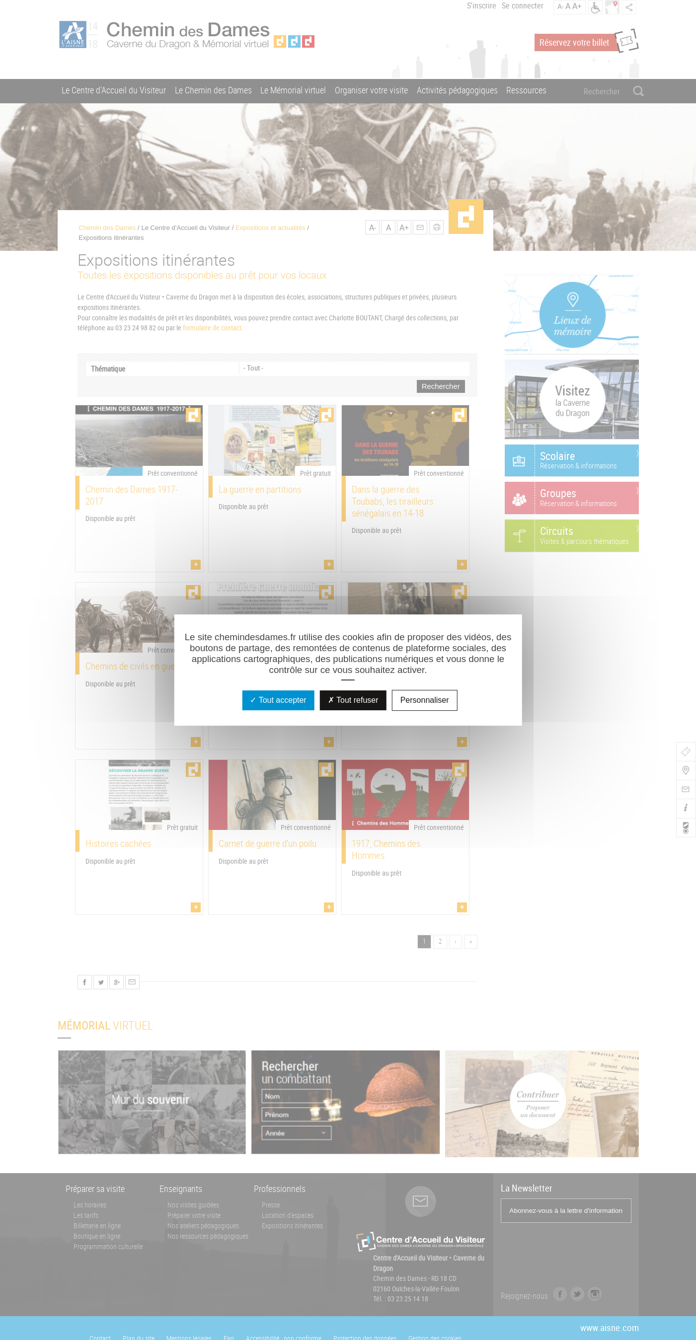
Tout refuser (353, 700)
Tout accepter (278, 700)
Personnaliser (424, 700)
